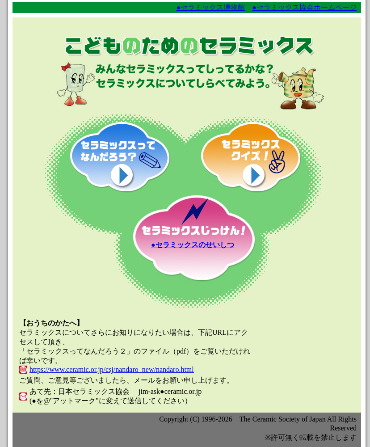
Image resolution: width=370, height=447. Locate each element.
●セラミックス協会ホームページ (304, 7)
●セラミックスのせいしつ (192, 245)
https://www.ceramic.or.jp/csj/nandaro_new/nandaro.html (111, 369)
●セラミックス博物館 (211, 7)
